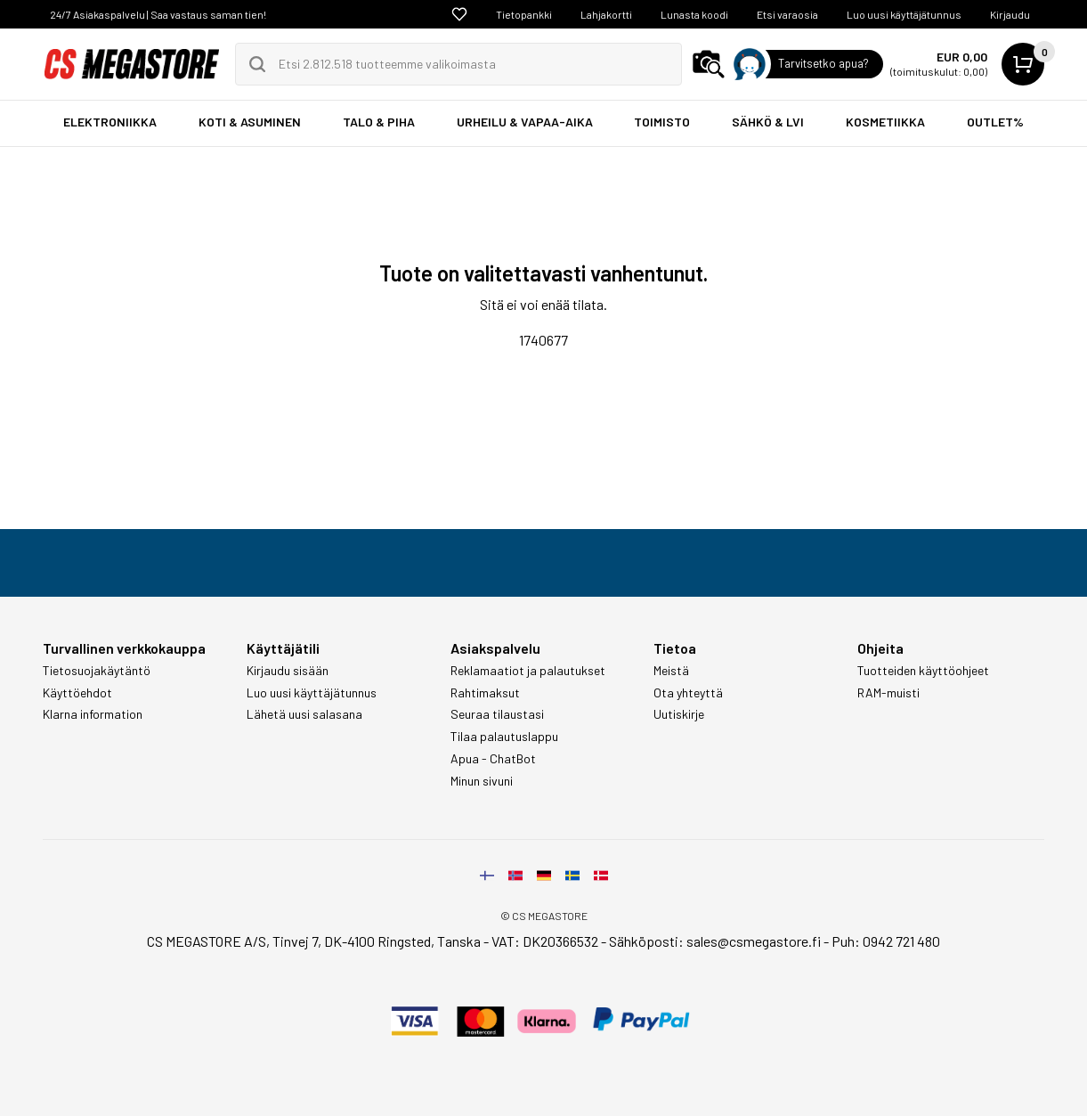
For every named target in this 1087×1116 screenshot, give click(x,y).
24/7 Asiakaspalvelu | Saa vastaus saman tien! (158, 14)
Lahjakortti (606, 14)
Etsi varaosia (787, 14)
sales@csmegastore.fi (753, 941)
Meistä (671, 671)
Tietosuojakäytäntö (96, 671)
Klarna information (92, 714)
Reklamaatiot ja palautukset (527, 671)
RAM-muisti (888, 693)
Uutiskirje (678, 714)
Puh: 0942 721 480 (885, 941)
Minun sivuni (481, 781)
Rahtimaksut (485, 693)
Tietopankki (524, 14)
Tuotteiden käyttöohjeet (923, 671)
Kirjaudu (1010, 14)
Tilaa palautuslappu (504, 736)
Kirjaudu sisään (288, 671)
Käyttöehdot (77, 693)
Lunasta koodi (694, 14)
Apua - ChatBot (493, 759)
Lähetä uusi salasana (304, 714)
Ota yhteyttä (688, 693)
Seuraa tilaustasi (497, 714)
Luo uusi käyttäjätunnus (904, 14)
